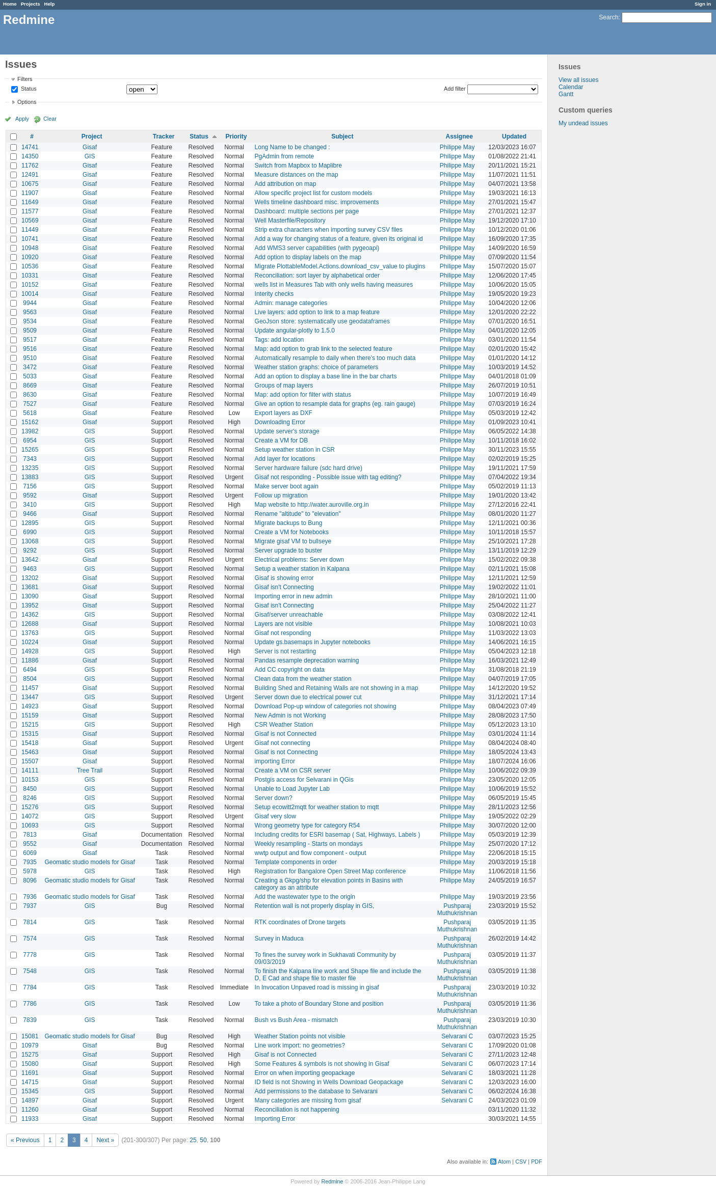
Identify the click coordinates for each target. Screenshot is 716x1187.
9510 (30, 358)
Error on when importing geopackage (305, 1072)
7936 (30, 896)
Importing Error (275, 1118)
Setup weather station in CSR (295, 449)
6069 (30, 853)
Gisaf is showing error (284, 578)
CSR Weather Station (284, 724)
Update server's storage (287, 431)
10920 (29, 257)
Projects (30, 4)
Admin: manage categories (291, 303)
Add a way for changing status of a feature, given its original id (339, 238)
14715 (29, 1082)
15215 (29, 724)
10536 (29, 266)
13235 (29, 468)
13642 (29, 559)
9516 (30, 348)
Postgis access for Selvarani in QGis (304, 779)
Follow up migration (281, 495)
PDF (536, 1161)
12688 (29, 623)
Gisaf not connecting (282, 743)
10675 (29, 183)
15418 (29, 743)
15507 (29, 761)
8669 (30, 385)
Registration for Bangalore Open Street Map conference (330, 871)
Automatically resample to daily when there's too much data (335, 358)
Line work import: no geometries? (300, 1045)
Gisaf (90, 147)
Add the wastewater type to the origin (305, 896)
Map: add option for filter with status (303, 394)
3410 (30, 504)
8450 (30, 788)
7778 (30, 954)
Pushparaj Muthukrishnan (457, 909)
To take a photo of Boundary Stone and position (319, 1003)
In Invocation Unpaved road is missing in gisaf (317, 987)
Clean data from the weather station (303, 678)
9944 (30, 303)
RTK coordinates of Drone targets (300, 922)
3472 (30, 367)
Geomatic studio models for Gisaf (89, 862)
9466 (30, 513)
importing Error (275, 761)
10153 (29, 779)
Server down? (274, 798)
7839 (30, 1020)
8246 (30, 798)
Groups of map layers (284, 385)
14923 (29, 706)
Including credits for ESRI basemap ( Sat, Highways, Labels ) (337, 834)
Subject (342, 136)
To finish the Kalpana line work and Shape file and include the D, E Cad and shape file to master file (338, 975)
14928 (29, 651)
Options (26, 102)
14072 (29, 816)
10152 (29, 284)
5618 (30, 413)
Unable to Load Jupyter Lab (292, 788)
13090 (29, 596)
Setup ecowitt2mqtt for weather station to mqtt (317, 807)
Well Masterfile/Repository (290, 220)
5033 (30, 376)
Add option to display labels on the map (308, 257)
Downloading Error (280, 422)
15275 (29, 1054)
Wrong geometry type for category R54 (307, 825)
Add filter (455, 89)
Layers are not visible (283, 623)
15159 (29, 715)
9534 (30, 321)
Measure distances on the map (296, 174)
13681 (29, 587)
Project (92, 136)
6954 (30, 440)
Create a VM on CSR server (293, 770)
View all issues (578, 80)
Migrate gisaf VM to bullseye (293, 541)
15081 (29, 1036)
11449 (29, 229)
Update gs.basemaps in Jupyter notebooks (312, 642)
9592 (30, 495)
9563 (30, 312)
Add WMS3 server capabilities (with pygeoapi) (317, 248)
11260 (29, 1109)
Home (10, 4)
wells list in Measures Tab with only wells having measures (334, 284)
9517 (30, 339)
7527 (30, 403)
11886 (29, 660)
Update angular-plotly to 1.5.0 (295, 330)
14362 (29, 614)
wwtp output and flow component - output (310, 853)
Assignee (458, 136)
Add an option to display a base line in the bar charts (326, 376)
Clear (50, 119)
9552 (30, 843)
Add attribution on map (285, 183)
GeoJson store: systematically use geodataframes (322, 321)
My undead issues (583, 123)
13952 (29, 605)
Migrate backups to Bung (289, 523)
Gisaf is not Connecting (286, 752)
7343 (30, 458)
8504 (30, 678)
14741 (29, 147)
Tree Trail (89, 770)
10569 (29, 220)
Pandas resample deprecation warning (307, 660)
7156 (30, 486)
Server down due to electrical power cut (308, 697)
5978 (30, 871)
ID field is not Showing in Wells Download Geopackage (329, 1082)
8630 (30, 394)
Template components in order (296, 862)
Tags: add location (279, 339)
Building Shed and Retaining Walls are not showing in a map (336, 688)
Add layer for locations (285, 458)
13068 (29, 541)
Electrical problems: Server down (299, 559)
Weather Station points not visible (300, 1036)
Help (49, 4)
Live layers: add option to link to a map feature (317, 312)
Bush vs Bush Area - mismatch (296, 1020)
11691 (29, 1072)
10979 (29, 1045)
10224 (29, 642)
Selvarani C (457, 1036)
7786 (30, 1003)
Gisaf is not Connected (285, 733)
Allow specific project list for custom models (314, 193)
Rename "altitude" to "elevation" (298, 513)
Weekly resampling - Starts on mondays (309, 843)
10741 (29, 238)
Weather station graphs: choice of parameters (317, 367)
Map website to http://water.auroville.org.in (312, 504)
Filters (24, 79)
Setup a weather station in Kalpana (302, 568)
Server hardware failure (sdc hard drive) (308, 468)
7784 (30, 987)
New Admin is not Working (290, 715)
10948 (29, 248)
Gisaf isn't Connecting (284, 587)
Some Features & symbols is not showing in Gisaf (322, 1063)
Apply (22, 119)
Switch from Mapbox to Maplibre (298, 165)
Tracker (164, 136)
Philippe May (457, 147)
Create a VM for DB (281, 440)
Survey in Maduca (279, 938)
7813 (30, 834)
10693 (29, 825)
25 (193, 1140)
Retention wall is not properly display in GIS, (315, 905)
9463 (30, 568)
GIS (90, 156)
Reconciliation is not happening (297, 1109)
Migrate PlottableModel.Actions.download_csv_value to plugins (340, 266)
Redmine (332, 1181)
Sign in (703, 4)
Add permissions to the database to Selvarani (316, 1091)
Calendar (571, 87)
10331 (29, 275)
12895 (29, 523)
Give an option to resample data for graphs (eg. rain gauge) (335, 403)
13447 (29, 697)
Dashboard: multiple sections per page (307, 211)
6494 (30, 669)
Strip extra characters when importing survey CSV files (329, 229)
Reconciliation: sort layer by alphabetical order (317, 275)
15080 (29, 1063)
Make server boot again (287, 486)
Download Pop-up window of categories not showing (325, 706)
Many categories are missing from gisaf (308, 1100)
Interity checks (274, 293)
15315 (29, 733)
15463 (29, 752)
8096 (30, 880)
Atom (504, 1161)
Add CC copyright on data (290, 669)
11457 (29, 688)
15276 (29, 807)
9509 (30, 330)
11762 (29, 165)
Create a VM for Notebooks (292, 532)
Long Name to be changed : (292, 147)
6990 (30, 532)
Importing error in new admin (294, 596)
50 (203, 1140)
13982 (29, 431)
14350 (29, 156)
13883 (29, 477)
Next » (105, 1140)
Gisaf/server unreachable (289, 614)
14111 (29, 770)
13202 (29, 578)
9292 (30, 550)
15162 (29, 422)
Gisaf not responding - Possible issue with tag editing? (328, 477)
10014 (29, 293)
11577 (29, 211)
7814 (30, 922)
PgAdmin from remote (284, 156)
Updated (514, 136)
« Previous (25, 1140)
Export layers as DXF (283, 413)
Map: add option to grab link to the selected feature (323, 348)
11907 (29, 193)
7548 (30, 971)
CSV (520, 1161)
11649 (29, 202)
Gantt (566, 94)
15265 (29, 449)
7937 (30, 905)
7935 (30, 862)
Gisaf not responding (283, 633)
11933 (29, 1118)
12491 (29, 174)
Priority (236, 136)
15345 (29, 1091)
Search (608, 17)
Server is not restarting (285, 651)
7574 (30, 938)
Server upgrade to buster (289, 550)
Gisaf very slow (275, 816)
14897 (29, 1100)
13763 (29, 633)
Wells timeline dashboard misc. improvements (317, 202)
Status (28, 89)
